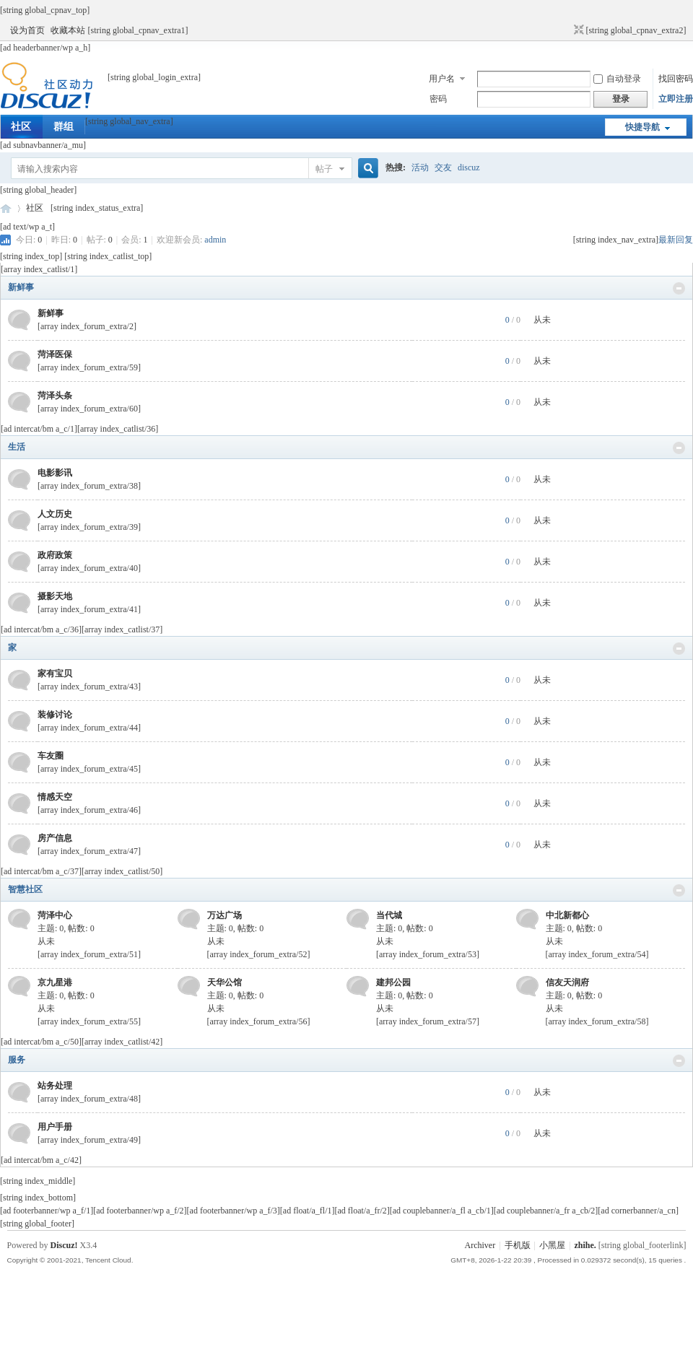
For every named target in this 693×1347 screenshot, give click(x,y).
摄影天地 (55, 596)
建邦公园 (393, 982)
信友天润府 (567, 982)
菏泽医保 (55, 354)
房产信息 (55, 838)
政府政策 (55, 555)
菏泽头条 (55, 396)
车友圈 (51, 756)
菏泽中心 (55, 915)
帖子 (324, 169)
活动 (420, 167)
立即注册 (675, 99)
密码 (438, 99)
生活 (16, 447)
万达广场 (224, 915)
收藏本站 (68, 30)
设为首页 (27, 30)
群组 (63, 126)
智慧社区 (25, 889)
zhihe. (585, 1245)
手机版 (518, 1245)
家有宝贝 (55, 673)
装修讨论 (55, 715)
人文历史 (55, 514)
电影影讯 (55, 473)
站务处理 (55, 1086)
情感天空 (55, 797)
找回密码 (675, 79)
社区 (21, 126)
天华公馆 (224, 982)
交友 (443, 167)
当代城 (389, 915)
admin (215, 240)
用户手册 (55, 1127)
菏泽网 (6, 208)
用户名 (442, 79)
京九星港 (55, 982)
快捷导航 (642, 127)
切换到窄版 (577, 30)
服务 (16, 1060)
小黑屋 (552, 1245)
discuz (469, 167)
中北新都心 (567, 915)
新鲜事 (21, 287)
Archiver (480, 1245)
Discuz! (64, 1245)
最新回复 (675, 240)
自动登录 (617, 79)
